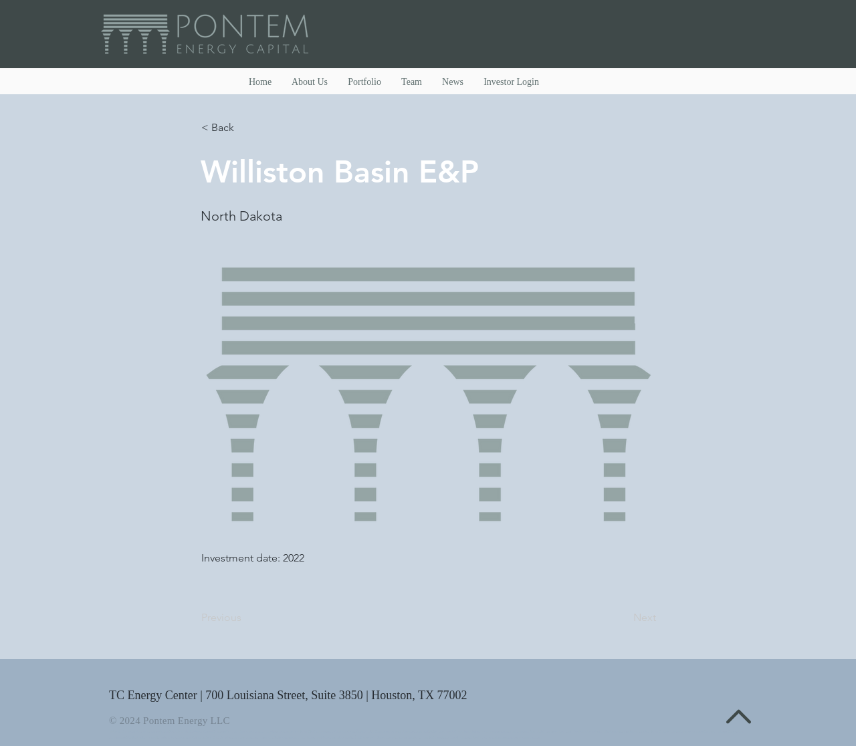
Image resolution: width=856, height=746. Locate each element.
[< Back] (245, 127)
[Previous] (245, 617)
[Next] (622, 617)
